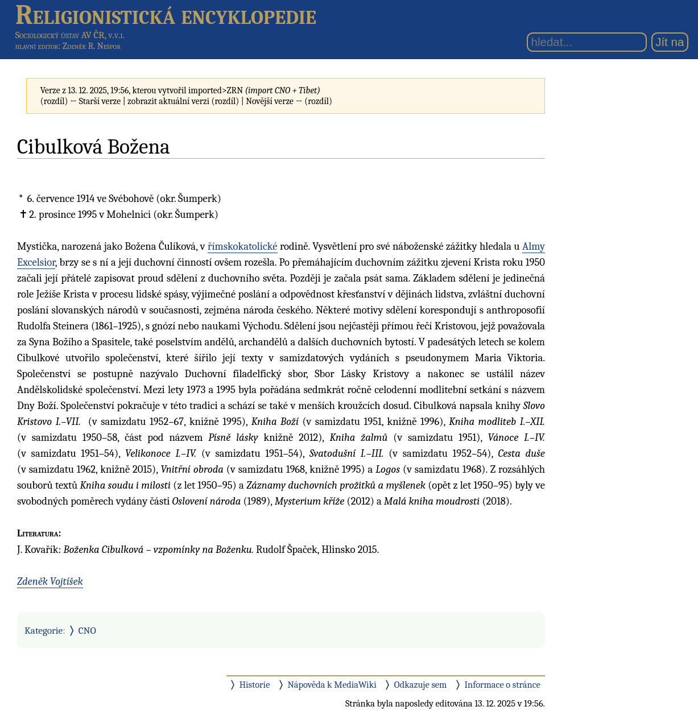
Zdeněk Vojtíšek (50, 581)
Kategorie (43, 630)
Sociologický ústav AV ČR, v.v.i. (70, 35)
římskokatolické (243, 246)
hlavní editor (37, 46)
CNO (87, 630)
